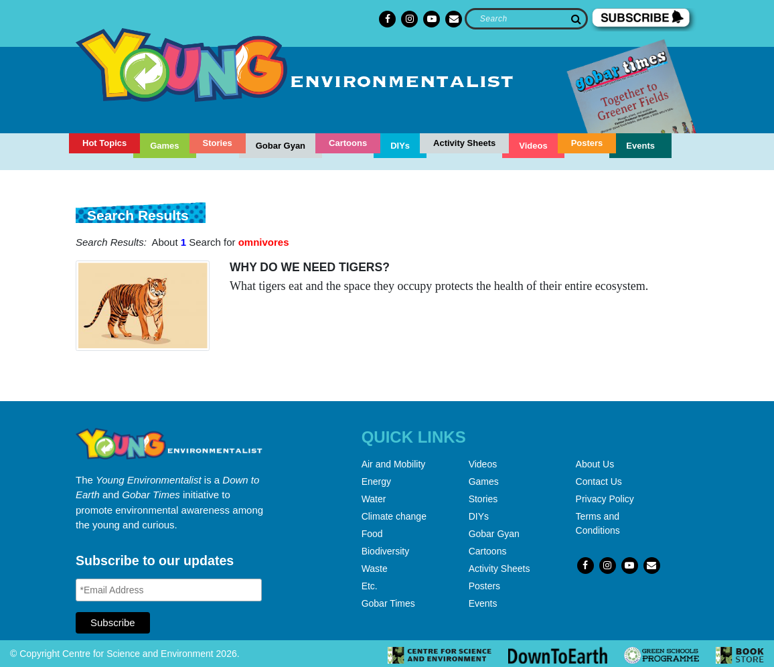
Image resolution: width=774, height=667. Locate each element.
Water (374, 499)
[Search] (526, 18)
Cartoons (348, 143)
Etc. (370, 586)
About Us (595, 464)
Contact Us (599, 481)
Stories (217, 143)
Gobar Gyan (280, 146)
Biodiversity (386, 551)
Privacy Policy (605, 499)
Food (372, 533)
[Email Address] (169, 590)
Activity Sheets (464, 143)
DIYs (400, 146)
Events (640, 146)
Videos (533, 146)
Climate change (394, 516)
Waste (375, 568)
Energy (376, 481)
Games (164, 146)
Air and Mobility (394, 464)
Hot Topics (104, 143)
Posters (587, 143)
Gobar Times (388, 603)
